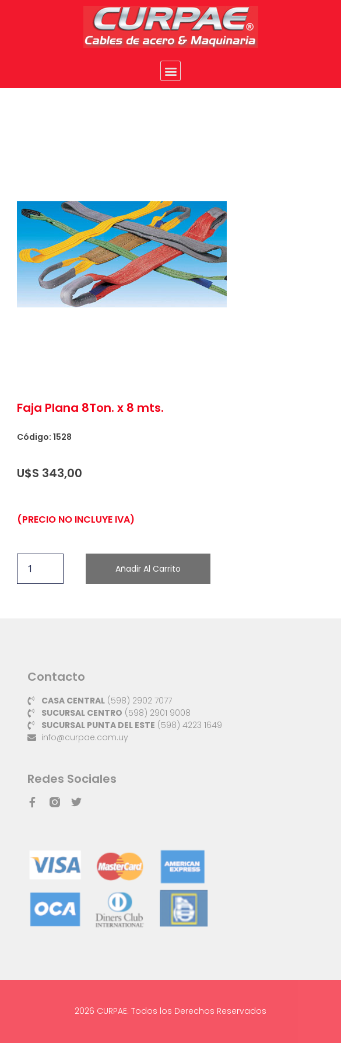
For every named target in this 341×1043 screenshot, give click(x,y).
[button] (170, 71)
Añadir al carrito (148, 569)
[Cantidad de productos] (40, 569)
